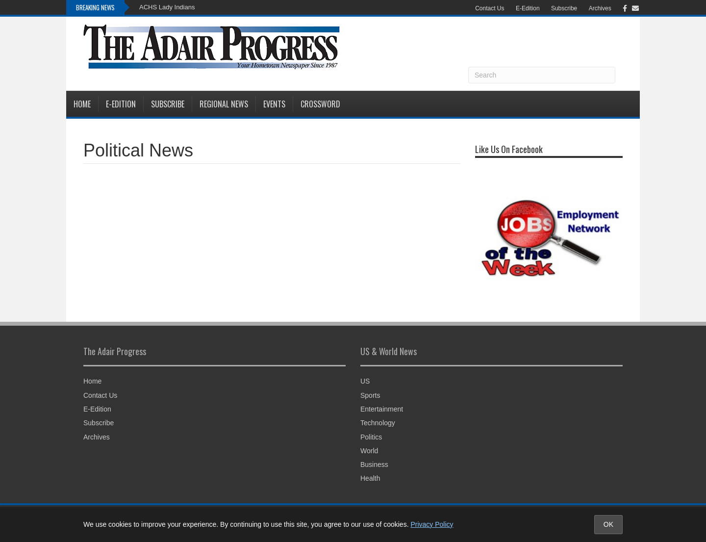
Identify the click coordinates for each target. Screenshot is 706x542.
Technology (377, 423)
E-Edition (528, 8)
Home (82, 104)
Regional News (224, 104)
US (365, 381)
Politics (371, 437)
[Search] (541, 75)
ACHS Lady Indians (167, 7)
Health (370, 478)
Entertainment (381, 409)
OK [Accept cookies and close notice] (608, 524)
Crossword (320, 104)
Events (274, 104)
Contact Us (489, 8)
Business (374, 464)
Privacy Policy (431, 524)
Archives (600, 8)
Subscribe (564, 8)
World (369, 451)
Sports (370, 395)
